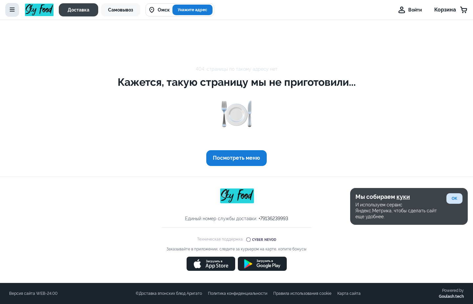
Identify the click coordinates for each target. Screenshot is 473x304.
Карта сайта (349, 293)
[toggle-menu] (12, 10)
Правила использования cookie (302, 293)
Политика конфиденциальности (237, 293)
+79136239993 (273, 218)
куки (403, 196)
